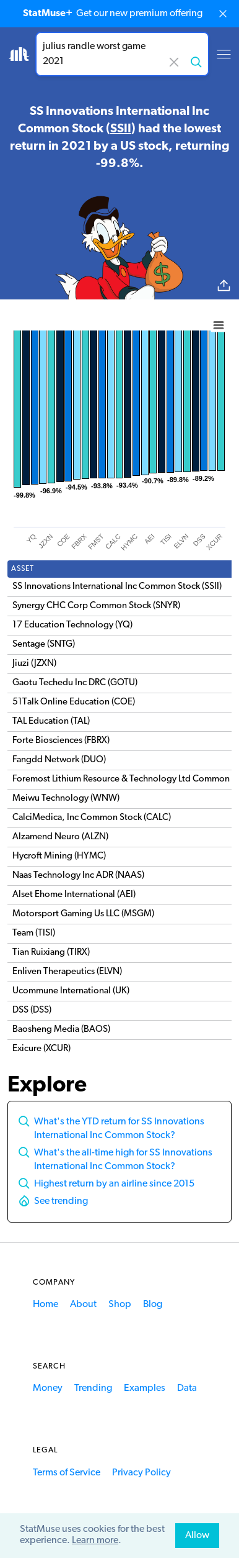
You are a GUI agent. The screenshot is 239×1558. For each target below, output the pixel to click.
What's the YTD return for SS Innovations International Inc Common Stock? (119, 1129)
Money (48, 1388)
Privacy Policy (141, 1473)
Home (45, 1305)
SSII (120, 129)
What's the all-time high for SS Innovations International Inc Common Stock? (123, 1160)
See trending (61, 1201)
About (83, 1305)
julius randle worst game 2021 (122, 54)
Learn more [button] (95, 1541)
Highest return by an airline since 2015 (114, 1184)
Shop (119, 1305)
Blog (152, 1305)
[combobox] (122, 54)
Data (187, 1388)
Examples (144, 1388)
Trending (93, 1388)
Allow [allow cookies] (197, 1536)
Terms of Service (66, 1473)
